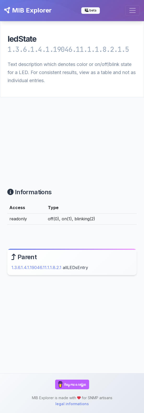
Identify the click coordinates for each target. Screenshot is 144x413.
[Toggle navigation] (132, 10)
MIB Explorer (28, 10)
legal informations (72, 404)
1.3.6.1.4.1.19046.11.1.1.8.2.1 (36, 267)
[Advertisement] (72, 136)
